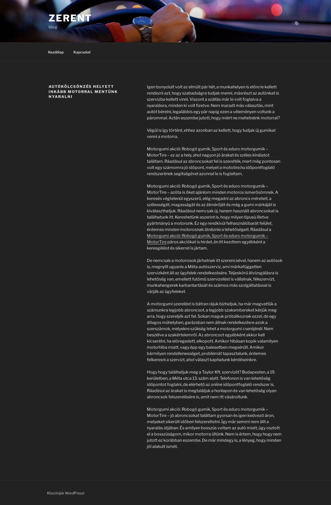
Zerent (70, 18)
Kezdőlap (56, 52)
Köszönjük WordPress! (65, 493)
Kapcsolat (82, 52)
